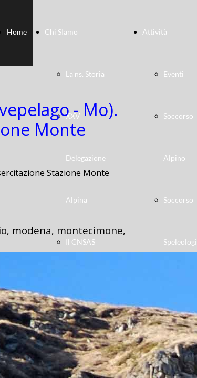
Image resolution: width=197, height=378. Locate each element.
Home (17, 31)
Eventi (173, 73)
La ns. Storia (85, 73)
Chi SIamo (61, 31)
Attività (154, 31)
